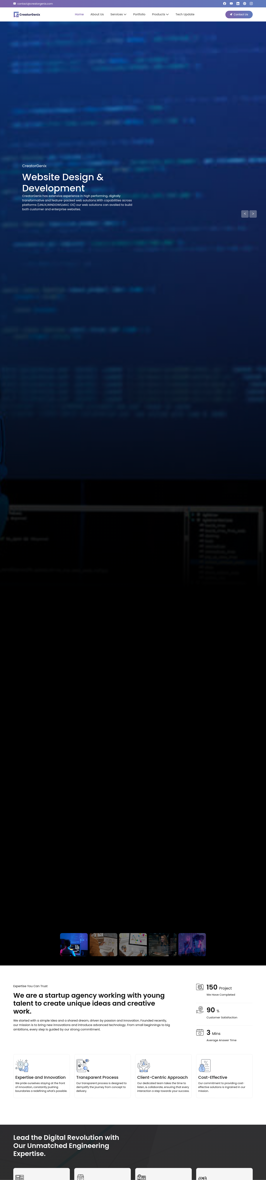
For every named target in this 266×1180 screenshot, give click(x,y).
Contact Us (239, 14)
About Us (97, 14)
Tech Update (184, 14)
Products (160, 14)
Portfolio (139, 14)
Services (118, 14)
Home (79, 14)
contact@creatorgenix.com (33, 4)
